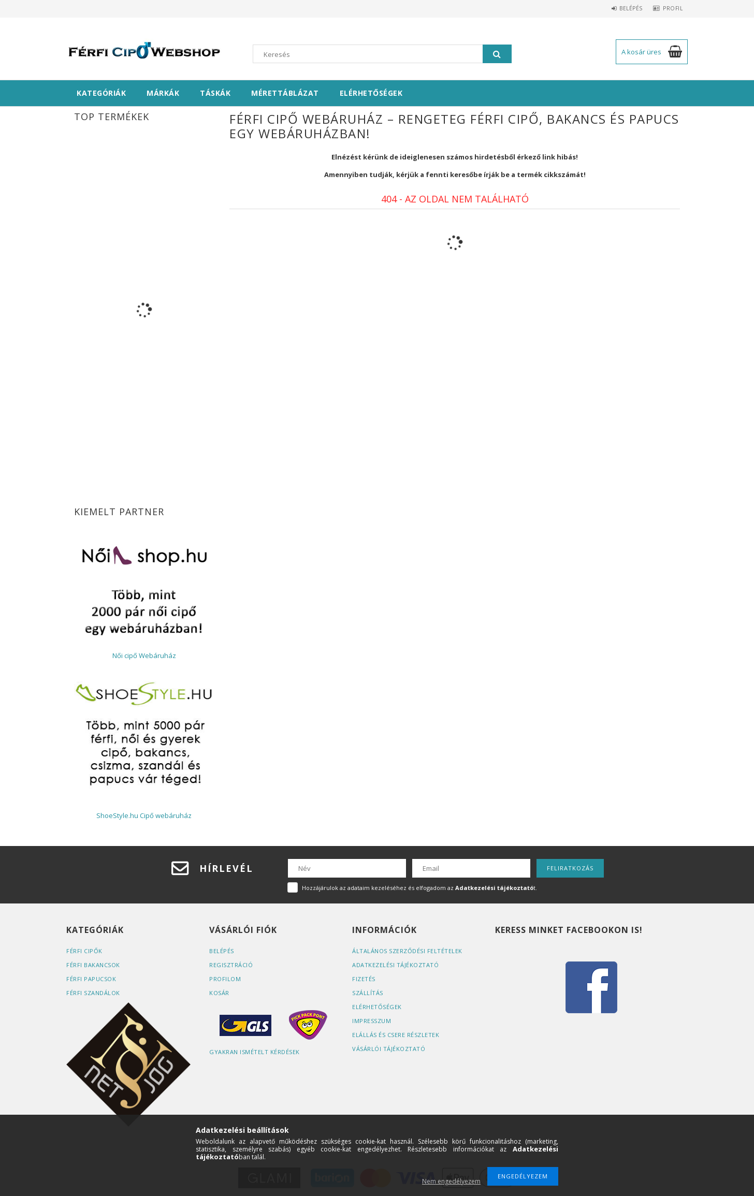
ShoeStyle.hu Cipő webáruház (144, 815)
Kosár (219, 993)
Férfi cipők (84, 951)
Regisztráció (231, 965)
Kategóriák (101, 93)
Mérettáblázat (285, 93)
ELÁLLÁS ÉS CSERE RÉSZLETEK (395, 1035)
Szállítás (367, 993)
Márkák (163, 93)
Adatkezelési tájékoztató (395, 965)
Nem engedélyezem (451, 1181)
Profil (670, 8)
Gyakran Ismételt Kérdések (254, 1052)
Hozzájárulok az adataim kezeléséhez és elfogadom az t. (419, 888)
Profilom (225, 979)
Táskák (215, 93)
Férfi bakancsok (93, 965)
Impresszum (371, 1021)
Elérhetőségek (371, 93)
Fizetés (363, 979)
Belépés (623, 8)
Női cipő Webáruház (144, 655)
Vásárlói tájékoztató (388, 1049)
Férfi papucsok (91, 979)
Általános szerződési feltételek (407, 951)
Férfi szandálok (93, 993)
